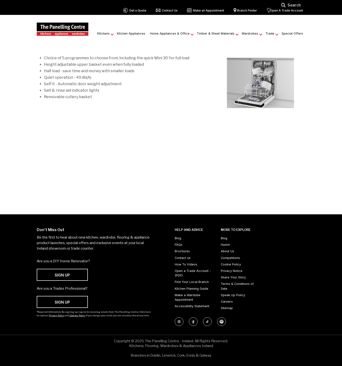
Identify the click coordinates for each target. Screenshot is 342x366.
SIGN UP (62, 275)
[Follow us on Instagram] (179, 321)
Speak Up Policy (233, 295)
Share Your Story (233, 277)
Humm (225, 244)
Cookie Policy (231, 264)
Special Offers (292, 33)
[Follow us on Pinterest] (221, 321)
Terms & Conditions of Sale (237, 286)
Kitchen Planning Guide (191, 288)
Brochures (182, 251)
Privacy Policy (56, 315)
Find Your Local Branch (192, 282)
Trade (269, 33)
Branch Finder (247, 10)
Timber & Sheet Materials (215, 33)
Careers (227, 301)
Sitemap (227, 308)
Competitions (230, 258)
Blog (178, 238)
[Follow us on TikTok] (207, 321)
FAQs (178, 244)
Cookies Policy (77, 315)
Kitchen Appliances (131, 33)
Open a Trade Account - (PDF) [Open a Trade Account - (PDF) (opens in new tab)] (193, 273)
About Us (227, 251)
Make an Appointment (208, 10)
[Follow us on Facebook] (193, 321)
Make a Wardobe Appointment (187, 297)
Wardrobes (250, 33)
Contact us (183, 258)
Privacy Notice (231, 271)
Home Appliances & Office (170, 33)
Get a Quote (137, 10)
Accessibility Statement (192, 306)
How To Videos (186, 264)
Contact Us (170, 10)
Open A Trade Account (286, 10)
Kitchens (103, 33)
